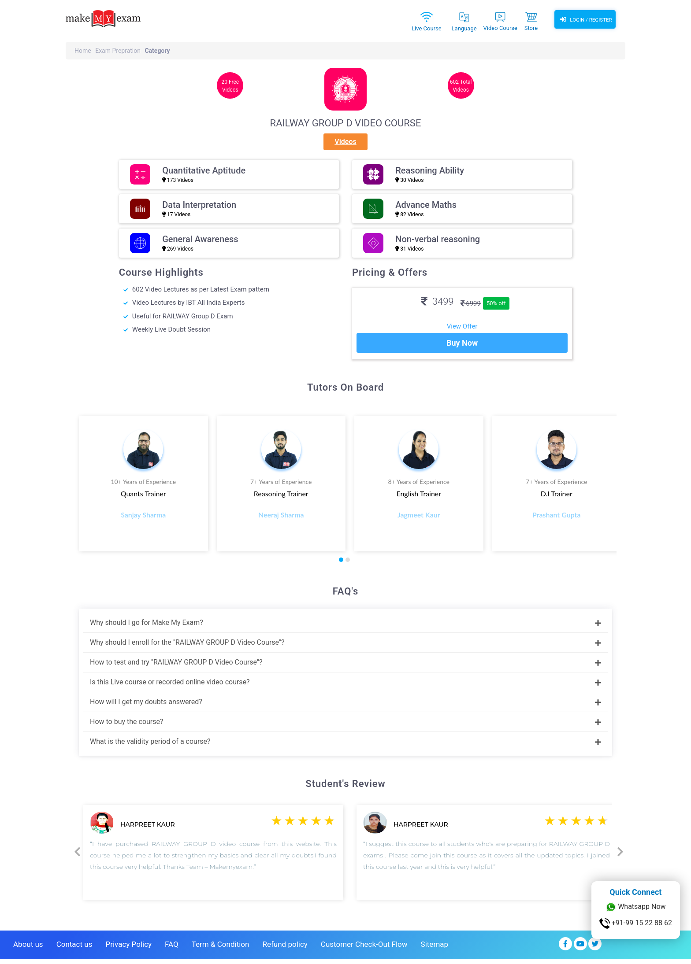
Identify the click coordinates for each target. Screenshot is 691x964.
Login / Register (585, 20)
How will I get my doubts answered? (345, 706)
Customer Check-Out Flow (364, 949)
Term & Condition (220, 949)
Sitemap (435, 949)
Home (82, 50)
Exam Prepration (118, 50)
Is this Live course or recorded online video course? (345, 687)
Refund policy (284, 949)
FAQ (171, 949)
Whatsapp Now (635, 907)
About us (28, 949)
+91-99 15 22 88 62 (635, 923)
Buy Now (462, 348)
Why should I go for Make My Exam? (345, 627)
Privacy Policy (128, 949)
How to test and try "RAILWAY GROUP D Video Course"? (345, 667)
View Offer (462, 326)
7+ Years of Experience (281, 487)
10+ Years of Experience (143, 487)
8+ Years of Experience (419, 487)
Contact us (74, 949)
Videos (345, 141)
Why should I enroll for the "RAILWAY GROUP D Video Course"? (345, 647)
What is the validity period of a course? (345, 746)
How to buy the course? (345, 726)
